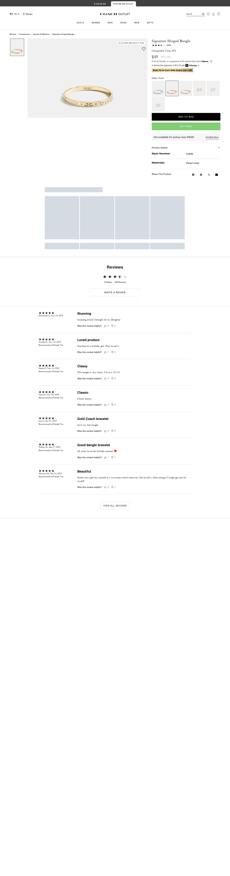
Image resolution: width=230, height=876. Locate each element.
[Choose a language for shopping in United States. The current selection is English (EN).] (15, 14)
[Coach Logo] (115, 14)
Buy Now (186, 126)
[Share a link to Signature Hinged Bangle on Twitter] (209, 175)
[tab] (100, 3)
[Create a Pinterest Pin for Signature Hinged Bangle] (201, 175)
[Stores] (27, 14)
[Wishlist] (208, 14)
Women (13, 34)
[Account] (213, 14)
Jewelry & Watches (41, 34)
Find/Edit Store (212, 137)
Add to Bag (186, 116)
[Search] (190, 14)
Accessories (24, 34)
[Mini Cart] (218, 14)
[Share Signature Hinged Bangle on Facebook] (193, 175)
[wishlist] (143, 49)
